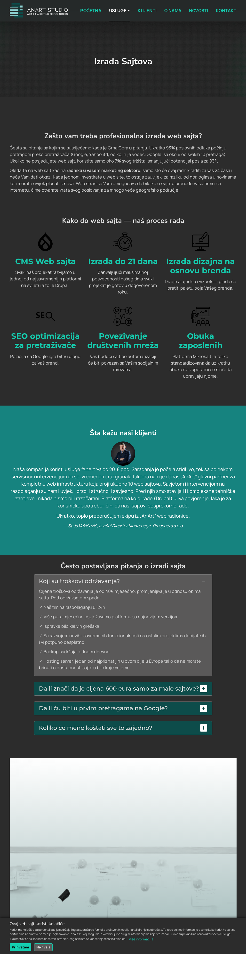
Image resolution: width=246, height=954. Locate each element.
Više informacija (141, 940)
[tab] (123, 581)
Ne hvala (43, 948)
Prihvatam (20, 948)
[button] (123, 581)
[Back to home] (38, 10)
